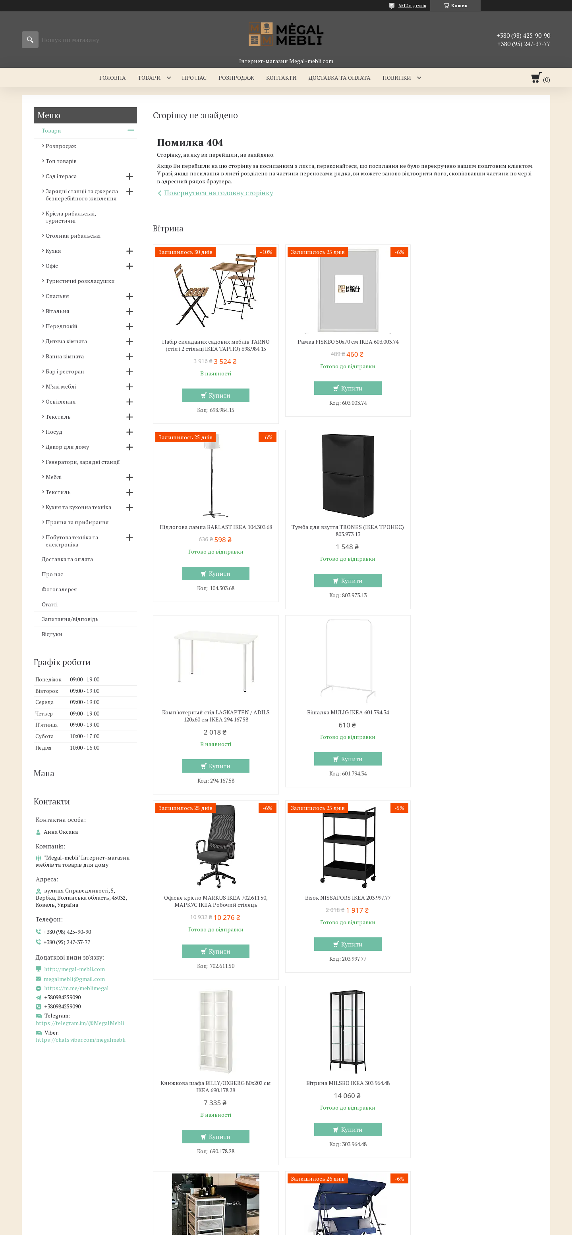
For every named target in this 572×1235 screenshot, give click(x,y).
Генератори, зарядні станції (83, 462)
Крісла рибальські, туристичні (71, 217)
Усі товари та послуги (500, 991)
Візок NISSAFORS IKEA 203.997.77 (345, 712)
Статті (50, 604)
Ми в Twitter (447, 1147)
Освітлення (61, 401)
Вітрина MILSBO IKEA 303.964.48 (215, 897)
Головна (112, 77)
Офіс (52, 265)
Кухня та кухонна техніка (78, 507)
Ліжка (169, 1136)
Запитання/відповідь (70, 619)
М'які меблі (61, 386)
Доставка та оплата (340, 77)
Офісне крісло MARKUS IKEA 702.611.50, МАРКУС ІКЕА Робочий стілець (215, 716)
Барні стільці (45, 1136)
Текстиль (58, 416)
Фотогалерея (59, 589)
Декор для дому (67, 446)
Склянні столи (47, 1124)
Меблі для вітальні (321, 1113)
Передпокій (61, 326)
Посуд (54, 431)
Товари (149, 77)
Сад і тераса (61, 176)
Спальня (57, 296)
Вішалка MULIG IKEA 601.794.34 (476, 527)
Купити (219, 395)
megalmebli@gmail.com (74, 979)
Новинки (397, 77)
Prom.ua (323, 1213)
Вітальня (58, 311)
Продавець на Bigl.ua (286, 1220)
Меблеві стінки (316, 1124)
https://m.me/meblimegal (76, 988)
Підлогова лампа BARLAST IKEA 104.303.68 (476, 345)
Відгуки (52, 634)
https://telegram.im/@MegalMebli (80, 1023)
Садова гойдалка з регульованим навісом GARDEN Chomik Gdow (476, 901)
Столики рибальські (73, 235)
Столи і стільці (47, 1147)
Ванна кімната (65, 356)
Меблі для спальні (186, 1113)
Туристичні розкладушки (80, 281)
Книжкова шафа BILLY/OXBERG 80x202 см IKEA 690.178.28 (476, 716)
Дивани (306, 1136)
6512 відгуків (412, 5)
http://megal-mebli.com (74, 969)
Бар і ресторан (65, 371)
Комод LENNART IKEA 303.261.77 (345, 897)
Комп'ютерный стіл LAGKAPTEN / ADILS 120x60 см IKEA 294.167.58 (345, 530)
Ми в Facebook (450, 1170)
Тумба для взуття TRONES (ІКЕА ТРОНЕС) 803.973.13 (215, 530)
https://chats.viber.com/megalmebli (81, 1039)
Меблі (54, 477)
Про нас (194, 77)
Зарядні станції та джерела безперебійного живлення (82, 194)
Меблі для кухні (49, 1113)
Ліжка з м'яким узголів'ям (197, 1124)
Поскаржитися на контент (322, 1227)
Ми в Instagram (451, 1159)
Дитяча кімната (66, 341)
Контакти (281, 77)
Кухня (53, 250)
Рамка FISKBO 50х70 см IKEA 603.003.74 (345, 341)
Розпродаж (236, 77)
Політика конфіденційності (385, 1227)
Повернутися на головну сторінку (218, 192)
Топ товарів (61, 161)
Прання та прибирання (77, 522)
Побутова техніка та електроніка (72, 540)
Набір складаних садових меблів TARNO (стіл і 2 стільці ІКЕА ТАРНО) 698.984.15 (215, 345)
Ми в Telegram (450, 1182)
